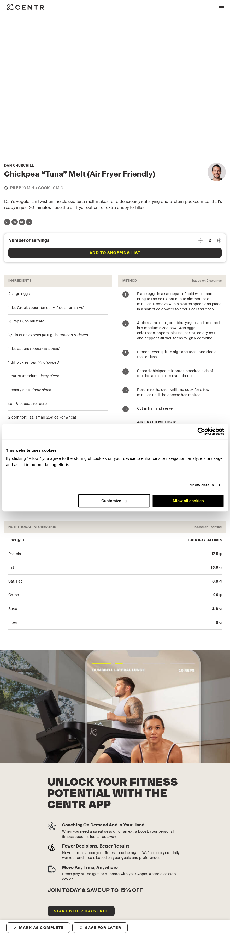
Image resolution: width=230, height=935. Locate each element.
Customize (114, 500)
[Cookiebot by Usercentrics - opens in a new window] (201, 431)
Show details (202, 485)
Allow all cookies (188, 500)
